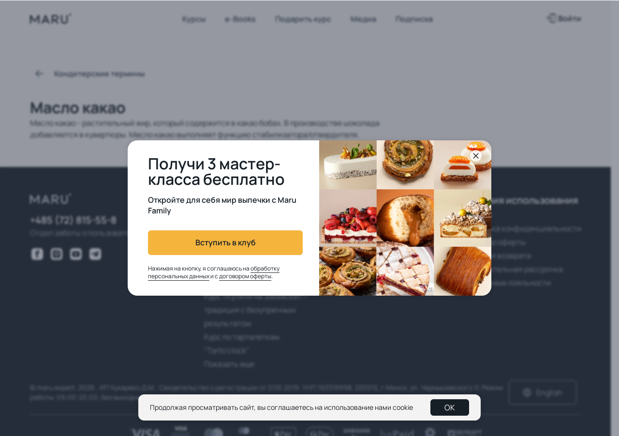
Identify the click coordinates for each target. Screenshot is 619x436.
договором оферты (245, 276)
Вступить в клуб (225, 242)
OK (449, 407)
